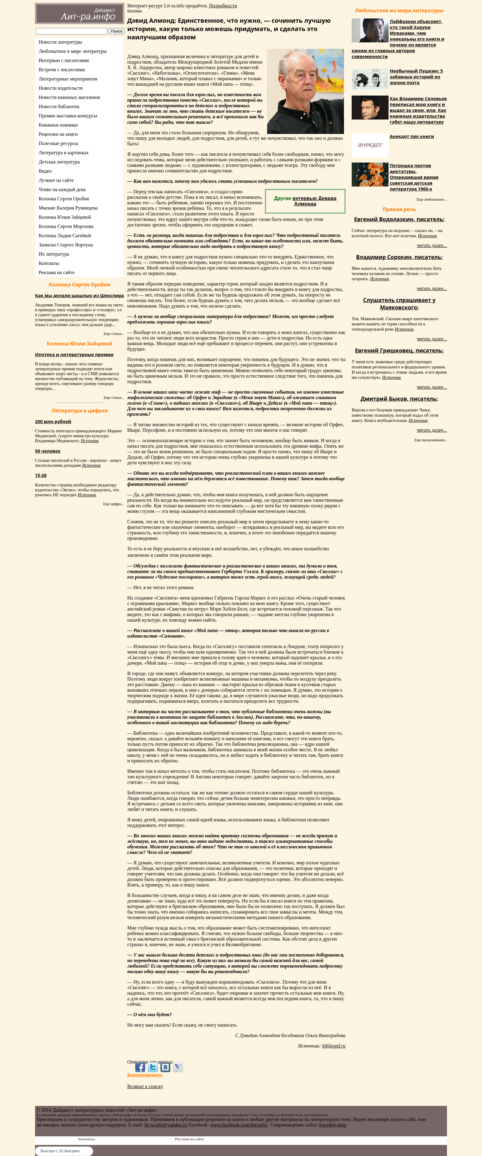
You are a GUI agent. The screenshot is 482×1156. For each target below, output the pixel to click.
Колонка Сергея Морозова (66, 226)
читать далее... (432, 245)
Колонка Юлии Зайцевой (65, 217)
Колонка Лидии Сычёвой (65, 235)
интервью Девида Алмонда (314, 201)
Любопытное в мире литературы (73, 51)
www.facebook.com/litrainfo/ (239, 1124)
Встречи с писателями (62, 69)
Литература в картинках (64, 152)
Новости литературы (60, 42)
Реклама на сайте (56, 272)
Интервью (134, 10)
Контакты (49, 263)
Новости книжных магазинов (69, 97)
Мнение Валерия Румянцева (68, 207)
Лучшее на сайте (56, 180)
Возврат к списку (145, 1086)
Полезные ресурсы (58, 143)
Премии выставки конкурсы (68, 115)
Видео (45, 171)
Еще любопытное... (432, 199)
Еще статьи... (114, 334)
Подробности (223, 5)
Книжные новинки (58, 125)
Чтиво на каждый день (62, 189)
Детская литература (59, 161)
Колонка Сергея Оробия (64, 198)
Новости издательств (61, 88)
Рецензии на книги (58, 134)
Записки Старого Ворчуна (66, 244)
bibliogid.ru (334, 1045)
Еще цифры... (113, 504)
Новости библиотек (59, 106)
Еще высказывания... (430, 440)
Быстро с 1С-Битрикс (60, 1151)
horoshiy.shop (332, 1124)
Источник (90, 440)
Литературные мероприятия (68, 78)
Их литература (54, 254)
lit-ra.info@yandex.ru (165, 1124)
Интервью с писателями (64, 60)
